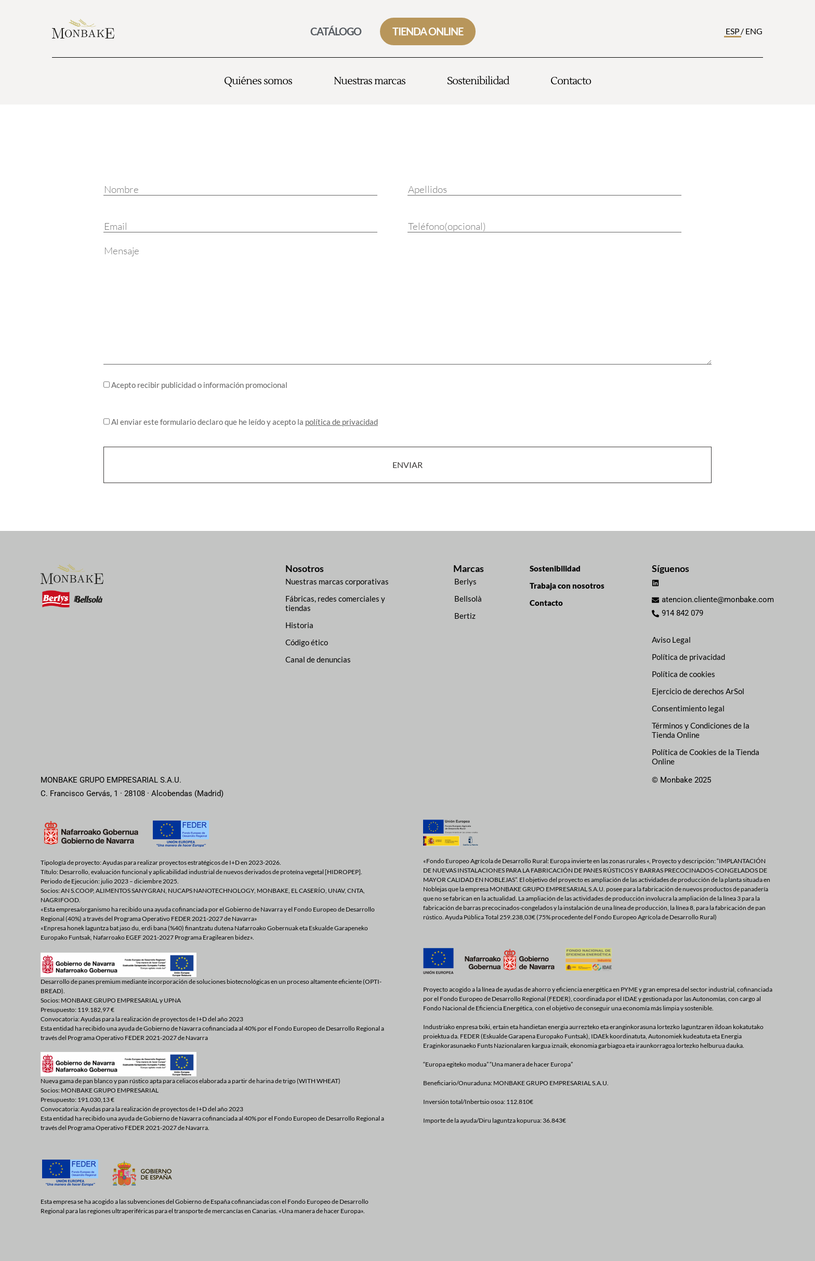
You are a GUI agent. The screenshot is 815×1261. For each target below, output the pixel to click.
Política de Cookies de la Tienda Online (705, 756)
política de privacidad (341, 421)
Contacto (570, 81)
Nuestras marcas (369, 81)
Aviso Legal (671, 639)
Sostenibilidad (478, 81)
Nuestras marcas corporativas (337, 581)
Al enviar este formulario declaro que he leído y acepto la (244, 421)
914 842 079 (682, 613)
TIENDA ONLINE (427, 31)
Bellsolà (468, 598)
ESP (733, 31)
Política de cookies (683, 674)
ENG (754, 31)
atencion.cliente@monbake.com (718, 599)
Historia (299, 625)
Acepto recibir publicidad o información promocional (199, 384)
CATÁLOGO (335, 31)
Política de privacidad (688, 656)
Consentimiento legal (688, 708)
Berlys (465, 581)
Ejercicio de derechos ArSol (698, 691)
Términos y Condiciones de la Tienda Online (701, 730)
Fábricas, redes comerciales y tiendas (335, 603)
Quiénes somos (258, 81)
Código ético (306, 642)
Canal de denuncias (318, 659)
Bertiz (465, 615)
